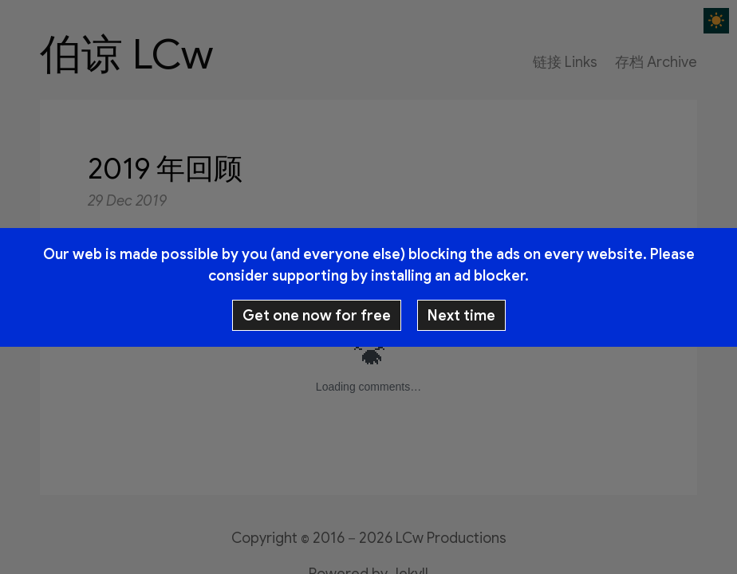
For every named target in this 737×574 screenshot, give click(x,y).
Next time (461, 315)
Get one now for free (316, 315)
